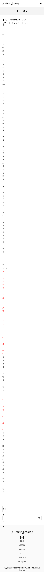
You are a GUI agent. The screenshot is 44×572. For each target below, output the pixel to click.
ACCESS (22, 545)
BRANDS (22, 549)
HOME (21, 541)
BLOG (22, 553)
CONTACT (22, 557)
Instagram (22, 561)
